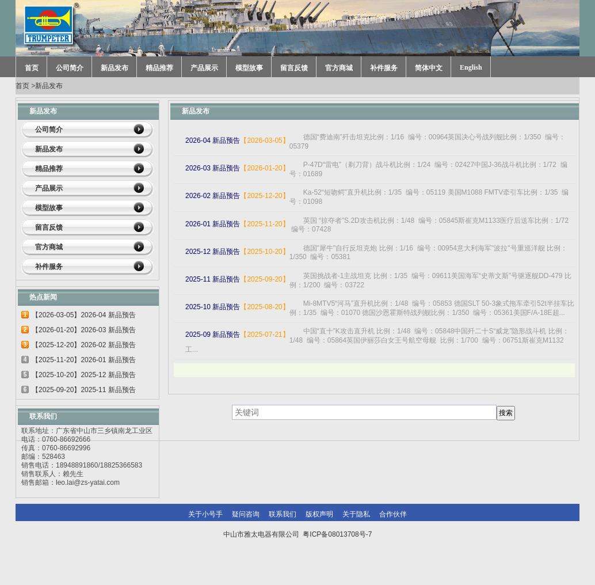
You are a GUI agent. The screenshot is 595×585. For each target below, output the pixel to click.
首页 (32, 68)
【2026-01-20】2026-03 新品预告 (84, 330)
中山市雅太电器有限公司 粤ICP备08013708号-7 (297, 534)
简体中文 (429, 68)
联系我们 (282, 514)
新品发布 (114, 68)
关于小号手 (205, 514)
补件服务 (384, 68)
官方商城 (339, 68)
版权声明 (319, 514)
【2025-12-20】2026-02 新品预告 (84, 345)
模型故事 (249, 68)
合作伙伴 (393, 514)
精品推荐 (159, 68)
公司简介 (69, 68)
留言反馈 (294, 68)
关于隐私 (356, 514)
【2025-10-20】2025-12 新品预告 (84, 375)
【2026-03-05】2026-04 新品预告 (84, 315)
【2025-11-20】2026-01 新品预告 (84, 360)
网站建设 (321, 557)
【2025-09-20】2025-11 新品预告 (84, 390)
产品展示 (204, 68)
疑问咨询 (246, 514)
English (471, 67)
